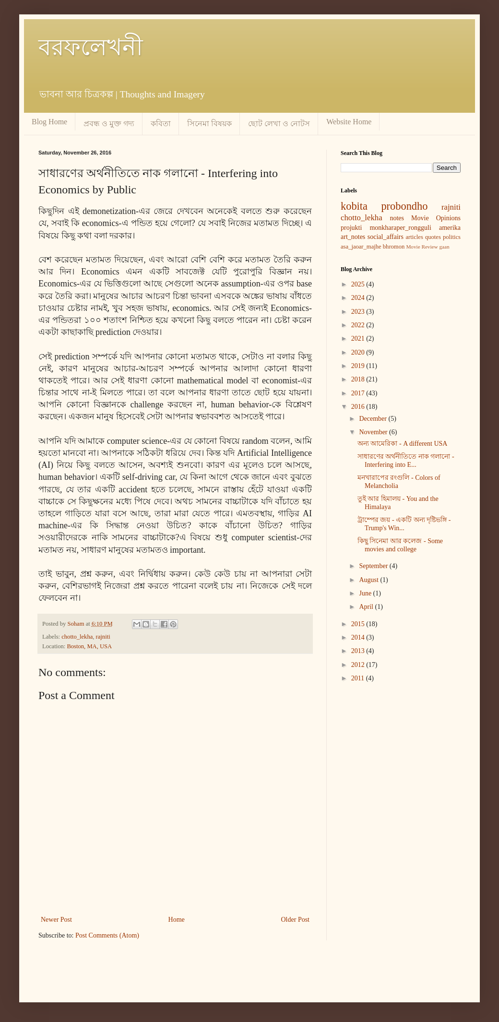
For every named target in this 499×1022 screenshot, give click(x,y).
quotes (433, 237)
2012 (359, 664)
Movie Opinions (436, 218)
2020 (359, 352)
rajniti (103, 636)
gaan (444, 247)
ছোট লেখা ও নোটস (279, 123)
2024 (359, 297)
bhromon (393, 246)
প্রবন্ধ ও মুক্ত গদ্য (108, 123)
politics (452, 237)
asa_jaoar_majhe (361, 246)
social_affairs (386, 236)
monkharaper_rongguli (400, 227)
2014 (359, 637)
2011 (358, 678)
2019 (359, 365)
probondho (404, 206)
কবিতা (161, 123)
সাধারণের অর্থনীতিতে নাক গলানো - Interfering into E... (405, 460)
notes (397, 218)
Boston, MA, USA (89, 646)
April (367, 606)
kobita (354, 206)
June (366, 593)
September (374, 566)
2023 (359, 311)
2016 (359, 406)
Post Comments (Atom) (107, 935)
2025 (359, 284)
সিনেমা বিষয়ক (209, 123)
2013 (359, 650)
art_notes (353, 236)
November (374, 432)
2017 (359, 393)
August (369, 579)
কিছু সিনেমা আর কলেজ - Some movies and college (400, 545)
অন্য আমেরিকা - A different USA (402, 443)
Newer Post (56, 919)
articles (414, 237)
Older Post (295, 919)
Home (176, 919)
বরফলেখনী (90, 47)
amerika (450, 227)
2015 (359, 624)
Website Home (348, 122)
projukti (351, 227)
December (373, 418)
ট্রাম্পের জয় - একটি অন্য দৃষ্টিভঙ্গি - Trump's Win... (404, 524)
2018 (359, 379)
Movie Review (422, 247)
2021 (359, 338)
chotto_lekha (77, 636)
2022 (359, 325)
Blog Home (49, 122)
